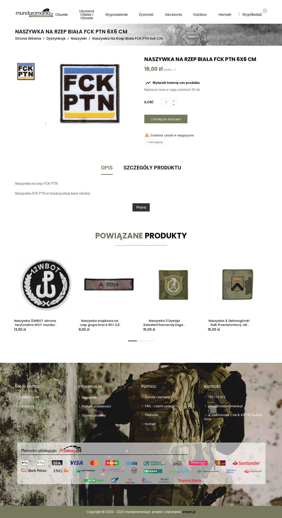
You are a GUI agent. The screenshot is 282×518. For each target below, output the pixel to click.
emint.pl (188, 512)
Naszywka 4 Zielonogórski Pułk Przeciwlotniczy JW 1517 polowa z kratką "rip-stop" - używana (229, 327)
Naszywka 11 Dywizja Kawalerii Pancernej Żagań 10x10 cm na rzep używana (164, 325)
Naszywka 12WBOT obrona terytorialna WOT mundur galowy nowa (35, 325)
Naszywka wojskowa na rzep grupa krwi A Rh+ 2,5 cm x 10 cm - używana (100, 325)
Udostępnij (155, 142)
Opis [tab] (107, 168)
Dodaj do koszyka (166, 119)
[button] (239, 14)
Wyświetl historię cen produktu (172, 83)
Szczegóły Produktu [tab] (152, 168)
